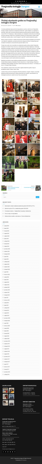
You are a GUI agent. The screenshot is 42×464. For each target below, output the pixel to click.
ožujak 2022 (6, 282)
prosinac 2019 (7, 341)
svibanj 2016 (6, 374)
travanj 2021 (6, 310)
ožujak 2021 (6, 313)
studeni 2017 (7, 359)
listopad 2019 (7, 346)
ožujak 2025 (6, 233)
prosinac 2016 (7, 371)
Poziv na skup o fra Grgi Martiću (11, 213)
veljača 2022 (6, 284)
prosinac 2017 (7, 356)
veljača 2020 (6, 338)
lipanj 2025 (6, 228)
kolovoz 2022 (7, 274)
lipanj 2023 (6, 259)
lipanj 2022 (6, 279)
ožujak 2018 (6, 354)
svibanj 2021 (6, 307)
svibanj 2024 (6, 241)
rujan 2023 (6, 256)
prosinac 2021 (7, 289)
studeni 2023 (7, 251)
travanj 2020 (6, 333)
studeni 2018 (7, 351)
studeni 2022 (7, 266)
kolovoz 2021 (7, 300)
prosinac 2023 (7, 248)
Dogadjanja (19, 25)
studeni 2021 (7, 292)
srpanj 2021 (6, 302)
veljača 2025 (6, 236)
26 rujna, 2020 (4, 25)
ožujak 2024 (6, 246)
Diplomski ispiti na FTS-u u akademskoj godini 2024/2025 (16, 208)
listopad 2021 (7, 295)
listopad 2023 (7, 254)
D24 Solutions (23, 460)
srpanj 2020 (6, 328)
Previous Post (11, 187)
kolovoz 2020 (7, 325)
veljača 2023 (6, 264)
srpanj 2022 (6, 277)
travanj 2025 (6, 230)
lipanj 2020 (6, 330)
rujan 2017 (6, 364)
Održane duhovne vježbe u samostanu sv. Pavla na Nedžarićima (17, 216)
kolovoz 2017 (7, 366)
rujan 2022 (6, 271)
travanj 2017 (6, 369)
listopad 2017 (7, 361)
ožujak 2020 (6, 336)
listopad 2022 (7, 269)
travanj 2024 (6, 243)
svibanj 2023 (6, 261)
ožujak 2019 (6, 348)
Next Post (31, 187)
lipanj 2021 (6, 305)
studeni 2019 (7, 343)
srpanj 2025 (6, 225)
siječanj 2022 (7, 287)
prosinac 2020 (7, 318)
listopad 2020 (7, 320)
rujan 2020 (6, 323)
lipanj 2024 (6, 238)
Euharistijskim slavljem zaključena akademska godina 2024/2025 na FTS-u (19, 205)
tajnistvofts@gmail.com (26, 3)
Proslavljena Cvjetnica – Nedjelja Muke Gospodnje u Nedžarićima (17, 211)
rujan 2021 (6, 297)
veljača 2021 (6, 315)
